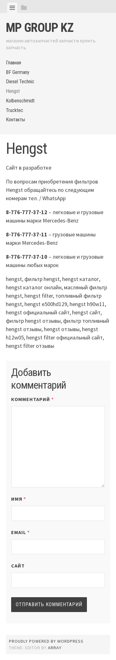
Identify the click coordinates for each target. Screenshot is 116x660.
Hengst (13, 91)
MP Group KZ (39, 27)
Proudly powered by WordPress (46, 641)
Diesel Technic (20, 81)
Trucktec (14, 110)
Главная (13, 63)
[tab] (12, 7)
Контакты (15, 120)
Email (20, 532)
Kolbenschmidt (20, 101)
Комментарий (32, 399)
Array (55, 647)
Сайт (18, 566)
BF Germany (17, 72)
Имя (18, 499)
